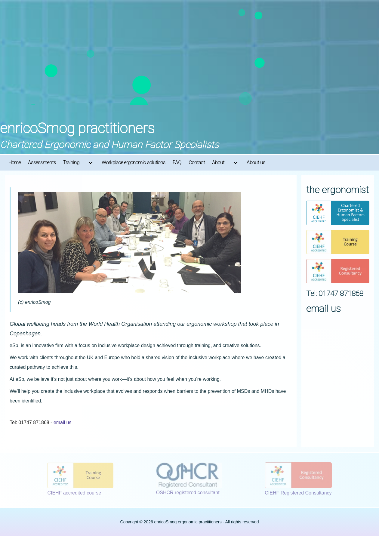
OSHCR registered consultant (188, 492)
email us (63, 422)
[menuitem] (14, 163)
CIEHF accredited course (74, 492)
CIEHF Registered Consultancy (298, 492)
